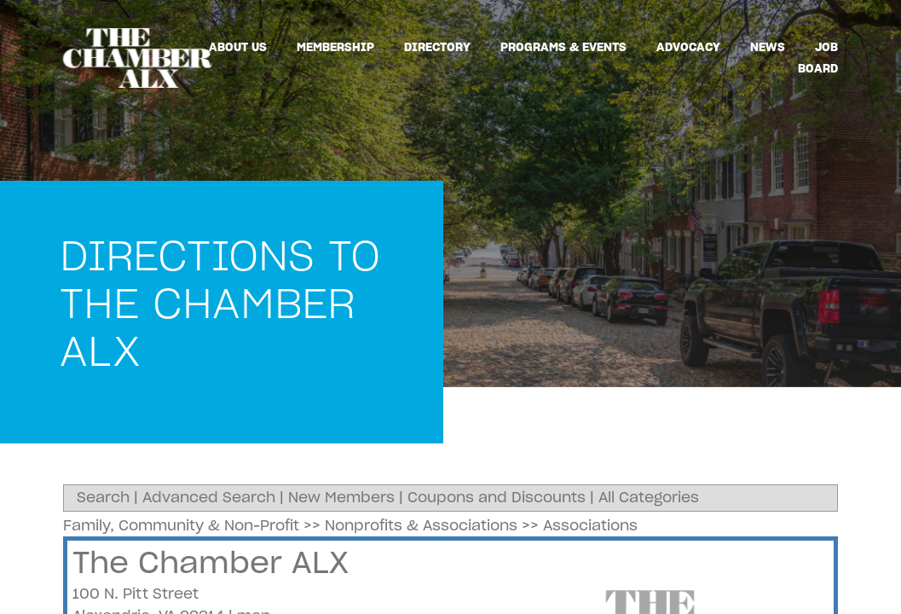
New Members (341, 497)
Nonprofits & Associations (421, 525)
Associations (590, 525)
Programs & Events (563, 47)
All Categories (648, 497)
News (767, 47)
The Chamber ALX (210, 562)
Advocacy (688, 47)
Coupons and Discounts (496, 497)
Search (103, 497)
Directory (437, 47)
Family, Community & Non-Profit (181, 525)
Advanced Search (208, 497)
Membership (335, 47)
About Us (238, 47)
